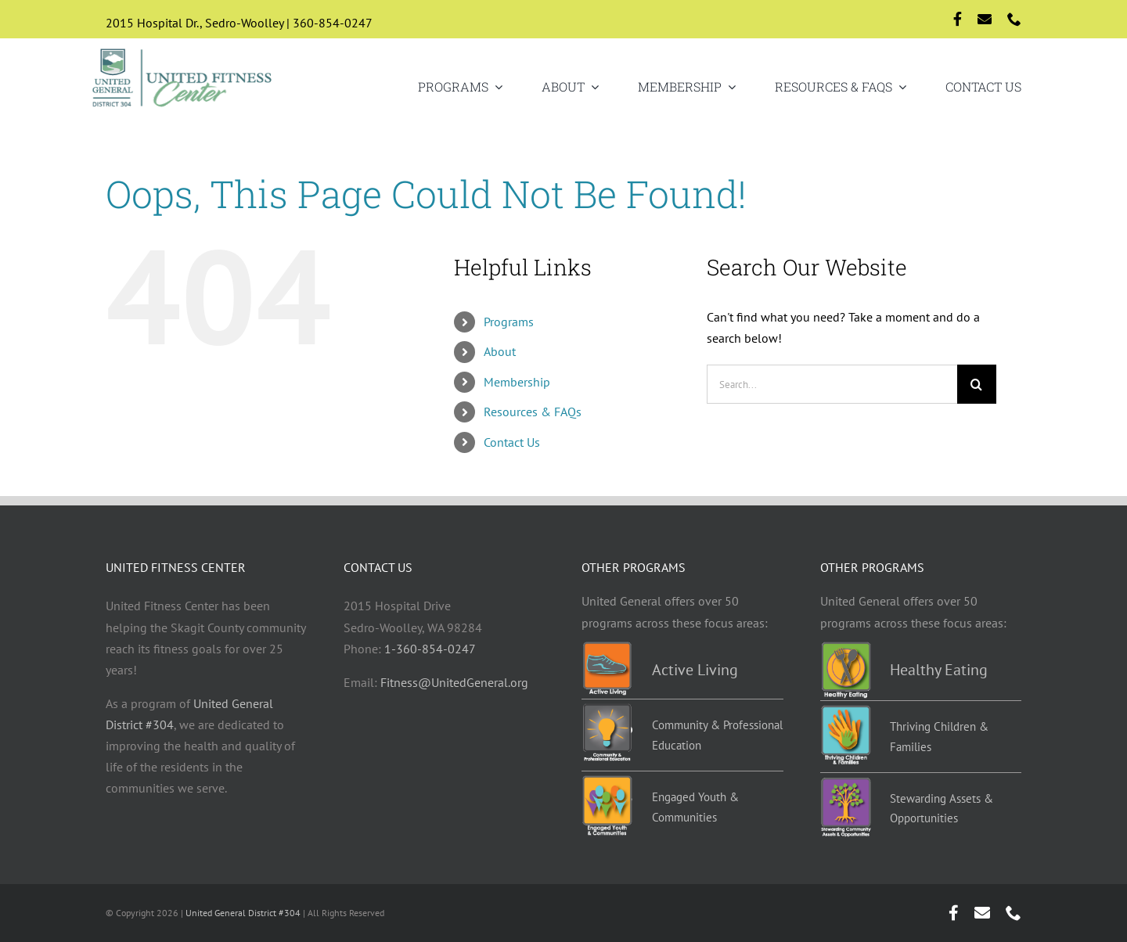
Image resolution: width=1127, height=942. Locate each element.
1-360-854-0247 (430, 648)
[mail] (985, 19)
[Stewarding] (845, 783)
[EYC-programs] (607, 781)
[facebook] (957, 19)
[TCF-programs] (845, 711)
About (500, 351)
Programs (509, 321)
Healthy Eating (939, 670)
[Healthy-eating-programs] (845, 648)
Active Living (695, 670)
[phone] (1014, 19)
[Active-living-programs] (607, 648)
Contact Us (512, 442)
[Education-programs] (607, 709)
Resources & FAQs (533, 411)
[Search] (976, 384)
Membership (517, 382)
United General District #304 (243, 913)
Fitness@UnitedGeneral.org (454, 682)
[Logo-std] (183, 50)
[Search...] (832, 384)
